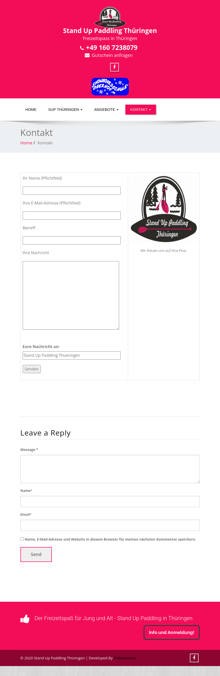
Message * (29, 449)
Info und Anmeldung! (171, 632)
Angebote (106, 109)
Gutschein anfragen (112, 55)
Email (26, 514)
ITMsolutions (125, 657)
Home (31, 109)
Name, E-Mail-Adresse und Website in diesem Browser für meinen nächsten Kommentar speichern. (110, 539)
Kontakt (140, 109)
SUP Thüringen (65, 109)
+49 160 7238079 (112, 47)
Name (26, 490)
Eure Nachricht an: (41, 346)
